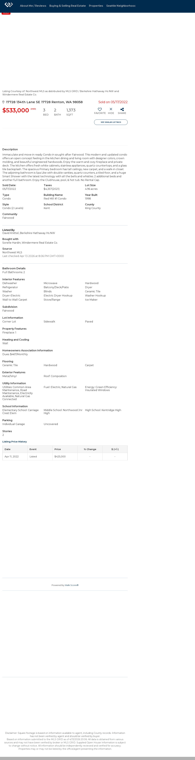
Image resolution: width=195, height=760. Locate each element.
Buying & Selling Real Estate (67, 5)
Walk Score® (72, 585)
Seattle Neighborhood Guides (126, 5)
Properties (96, 5)
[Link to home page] (8, 6)
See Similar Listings (111, 122)
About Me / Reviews (33, 5)
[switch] (99, 112)
